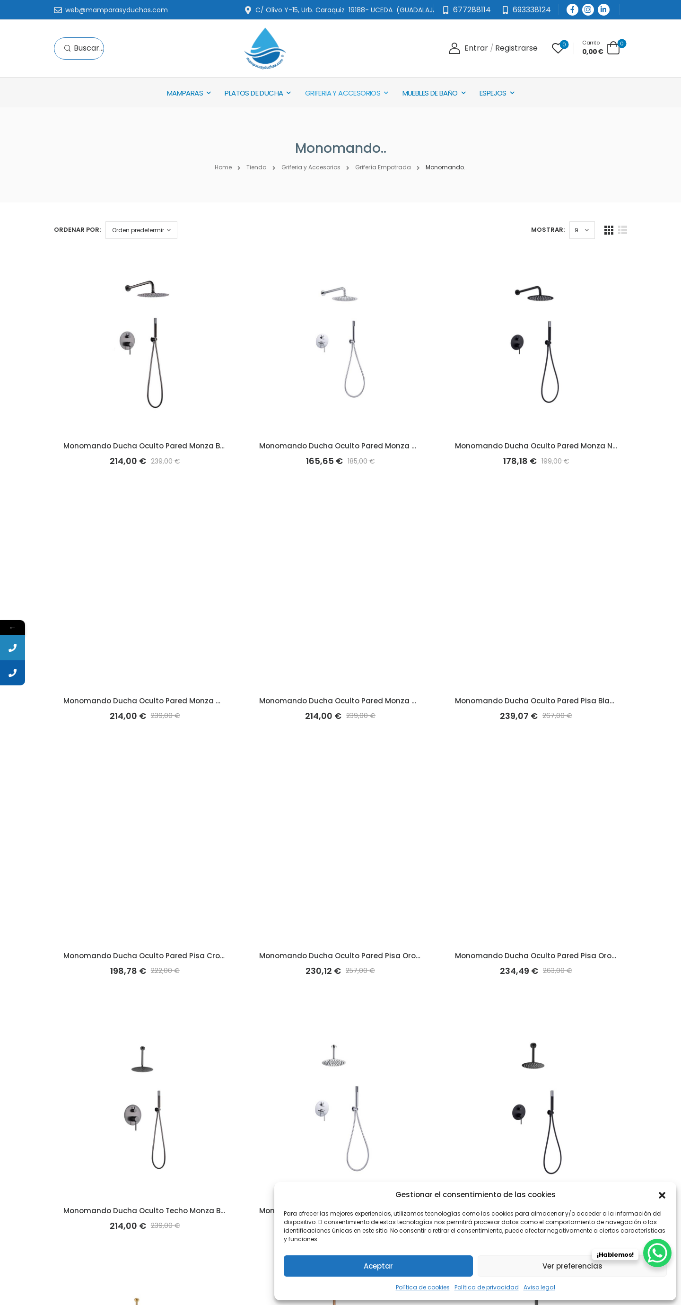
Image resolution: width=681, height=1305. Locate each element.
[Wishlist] (558, 48)
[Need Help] (526, 10)
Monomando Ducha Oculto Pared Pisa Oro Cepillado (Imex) (369, 956)
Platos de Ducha (254, 93)
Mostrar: (548, 229)
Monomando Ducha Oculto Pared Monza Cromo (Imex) (361, 446)
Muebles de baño (430, 93)
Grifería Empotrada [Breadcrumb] (383, 167)
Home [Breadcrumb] (223, 167)
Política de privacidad (486, 1287)
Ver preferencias (572, 1266)
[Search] (84, 48)
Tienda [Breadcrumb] (256, 167)
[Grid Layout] (608, 230)
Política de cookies (423, 1287)
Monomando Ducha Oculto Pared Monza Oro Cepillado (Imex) (178, 701)
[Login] (468, 48)
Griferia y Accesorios (342, 93)
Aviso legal (539, 1287)
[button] (662, 1194)
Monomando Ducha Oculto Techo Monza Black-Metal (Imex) (175, 1211)
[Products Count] (582, 230)
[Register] (516, 48)
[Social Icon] (572, 10)
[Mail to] (111, 10)
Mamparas (185, 93)
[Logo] (265, 48)
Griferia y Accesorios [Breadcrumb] (310, 167)
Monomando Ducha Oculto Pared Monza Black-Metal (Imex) (174, 446)
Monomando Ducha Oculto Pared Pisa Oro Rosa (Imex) (556, 956)
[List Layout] (622, 230)
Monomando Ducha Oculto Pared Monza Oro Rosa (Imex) (365, 701)
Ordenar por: (77, 229)
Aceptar (378, 1266)
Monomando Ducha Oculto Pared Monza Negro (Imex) (555, 446)
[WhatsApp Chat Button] (657, 1253)
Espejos (493, 93)
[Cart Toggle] (601, 47)
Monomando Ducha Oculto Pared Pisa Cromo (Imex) (161, 956)
